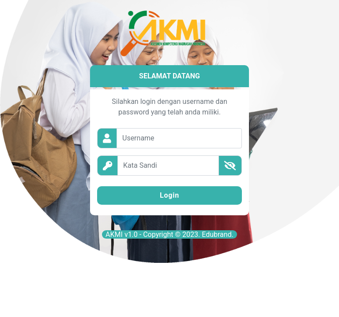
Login (169, 195)
